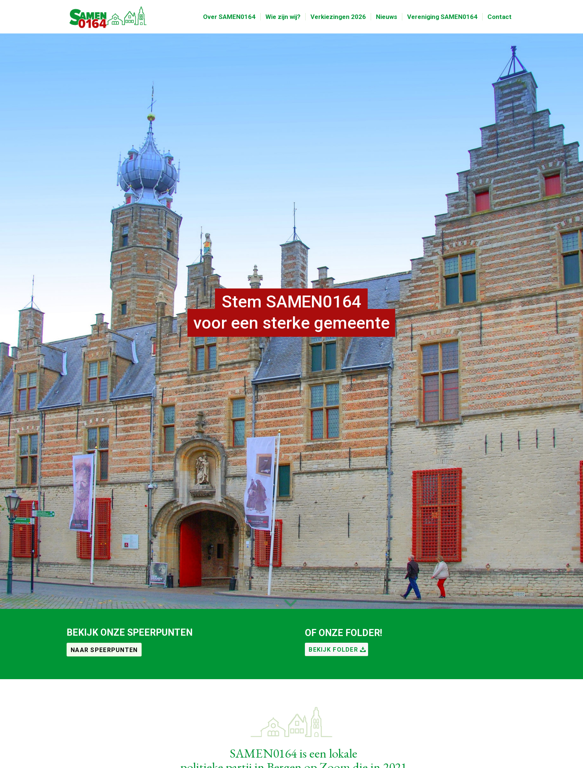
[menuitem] (229, 16)
